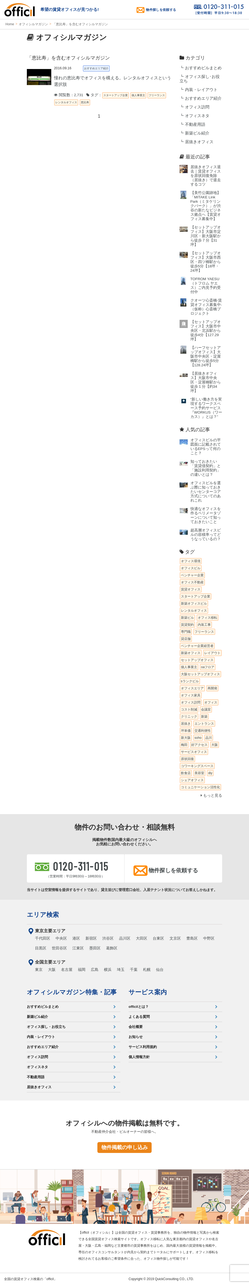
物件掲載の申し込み (124, 1147)
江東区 (78, 948)
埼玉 (120, 969)
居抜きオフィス (199, 142)
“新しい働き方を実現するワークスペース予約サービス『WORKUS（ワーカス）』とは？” (206, 408)
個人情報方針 (139, 1057)
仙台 (160, 969)
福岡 (81, 969)
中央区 (61, 938)
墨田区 (95, 948)
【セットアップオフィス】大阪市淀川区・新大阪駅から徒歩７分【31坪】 (205, 236)
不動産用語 (195, 124)
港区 (76, 938)
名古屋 (66, 969)
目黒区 (40, 948)
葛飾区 (111, 948)
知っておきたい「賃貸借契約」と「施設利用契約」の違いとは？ (205, 468)
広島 (94, 969)
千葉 (134, 969)
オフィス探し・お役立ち (46, 1027)
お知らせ (136, 1037)
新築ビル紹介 (197, 133)
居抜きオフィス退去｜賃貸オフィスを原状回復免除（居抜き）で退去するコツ (205, 175)
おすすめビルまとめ (203, 68)
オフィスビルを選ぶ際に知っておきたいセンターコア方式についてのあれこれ (205, 491)
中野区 (209, 938)
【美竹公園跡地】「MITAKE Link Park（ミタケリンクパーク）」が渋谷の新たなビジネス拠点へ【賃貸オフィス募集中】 (205, 206)
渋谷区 (108, 938)
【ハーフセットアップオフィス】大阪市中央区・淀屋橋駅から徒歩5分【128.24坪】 (205, 356)
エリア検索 (43, 914)
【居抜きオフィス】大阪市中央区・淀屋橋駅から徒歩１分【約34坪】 (205, 382)
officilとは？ (139, 1007)
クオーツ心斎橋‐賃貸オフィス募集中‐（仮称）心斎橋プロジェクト (206, 306)
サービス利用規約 (143, 1047)
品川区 (124, 938)
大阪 (52, 969)
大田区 (141, 938)
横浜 (107, 969)
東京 (39, 969)
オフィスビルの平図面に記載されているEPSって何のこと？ (205, 446)
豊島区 (192, 938)
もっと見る (211, 795)
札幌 (147, 969)
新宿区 (91, 938)
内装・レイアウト (201, 89)
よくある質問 (139, 1017)
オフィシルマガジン (33, 24)
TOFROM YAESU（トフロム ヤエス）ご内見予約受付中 (205, 285)
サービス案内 (148, 992)
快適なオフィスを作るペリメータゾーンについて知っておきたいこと (205, 515)
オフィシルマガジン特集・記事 (72, 992)
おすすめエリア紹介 (203, 98)
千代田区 (42, 938)
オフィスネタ (197, 116)
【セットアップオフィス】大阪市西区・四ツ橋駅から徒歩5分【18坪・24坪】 (205, 262)
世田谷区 (59, 948)
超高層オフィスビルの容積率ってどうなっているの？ (205, 534)
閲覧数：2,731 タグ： (78, 95)
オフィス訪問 (197, 107)
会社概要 (136, 1027)
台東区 (158, 938)
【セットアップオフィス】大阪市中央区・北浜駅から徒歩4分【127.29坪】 (205, 330)
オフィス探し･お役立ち (200, 78)
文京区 (175, 938)
